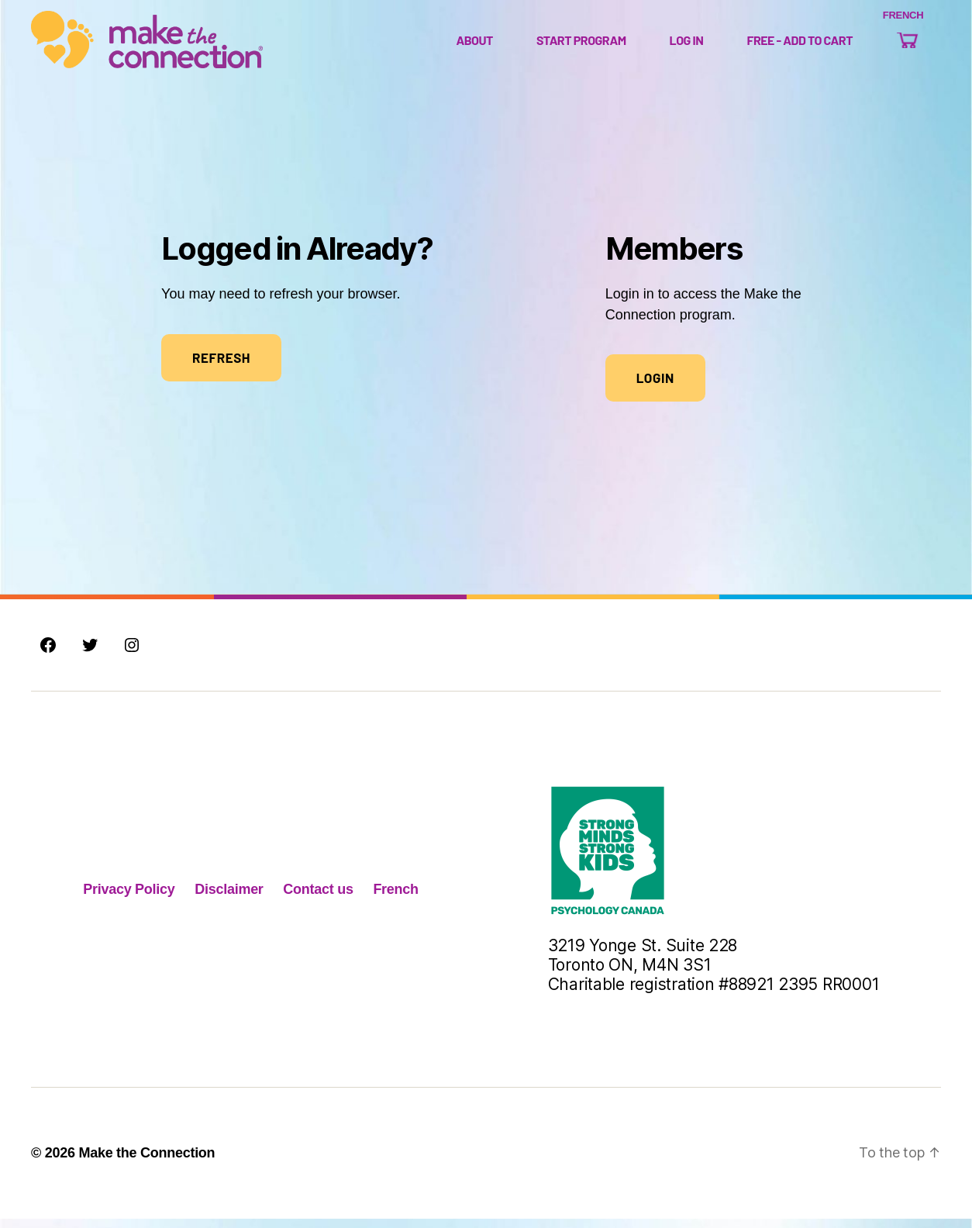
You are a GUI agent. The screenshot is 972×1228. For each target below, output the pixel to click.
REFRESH (221, 366)
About (474, 44)
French (395, 898)
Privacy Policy (128, 898)
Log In (687, 44)
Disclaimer (229, 898)
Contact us (318, 898)
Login (655, 387)
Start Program (581, 44)
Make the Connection (146, 1162)
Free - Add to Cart (799, 44)
